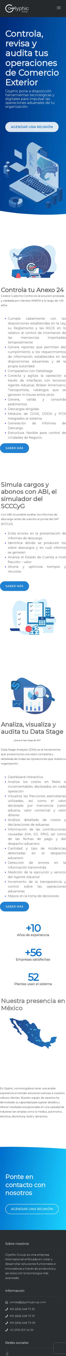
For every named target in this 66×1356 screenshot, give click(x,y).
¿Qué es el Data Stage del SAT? (27, 746)
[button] (32, 131)
